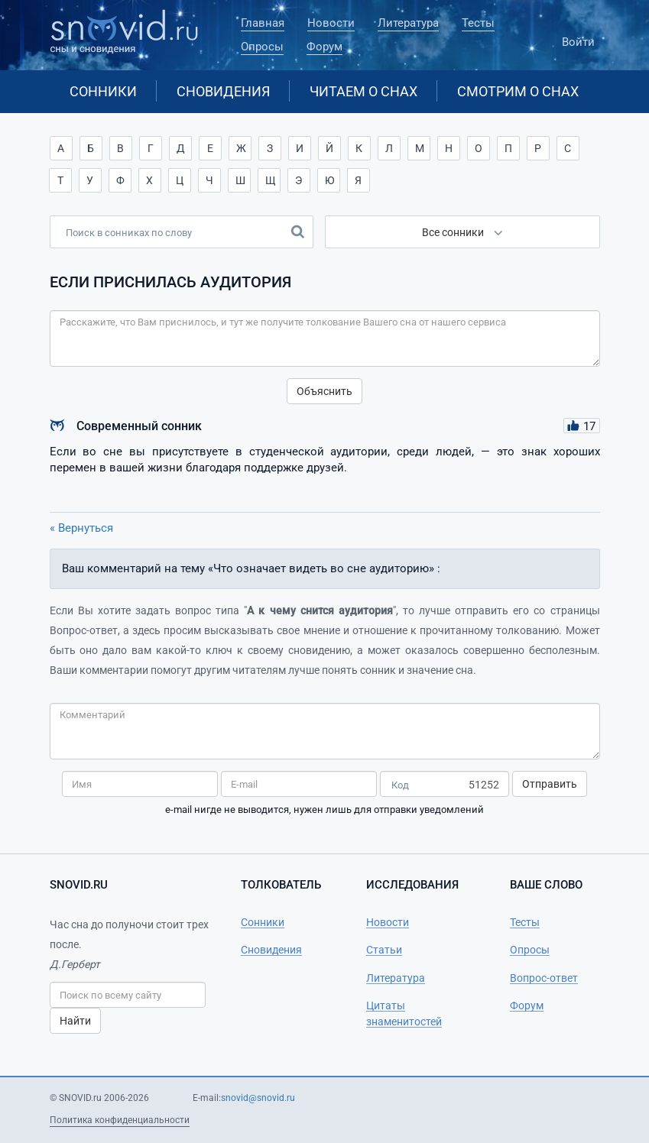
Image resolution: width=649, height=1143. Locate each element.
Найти (75, 1021)
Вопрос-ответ (544, 978)
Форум (324, 46)
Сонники (103, 91)
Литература (408, 23)
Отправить (549, 784)
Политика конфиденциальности (120, 1120)
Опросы (262, 46)
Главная (262, 23)
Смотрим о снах (518, 91)
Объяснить (324, 391)
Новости (331, 23)
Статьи (384, 950)
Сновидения (223, 91)
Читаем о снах (363, 91)
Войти (578, 35)
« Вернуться (81, 528)
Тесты (478, 23)
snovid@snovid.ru (258, 1098)
